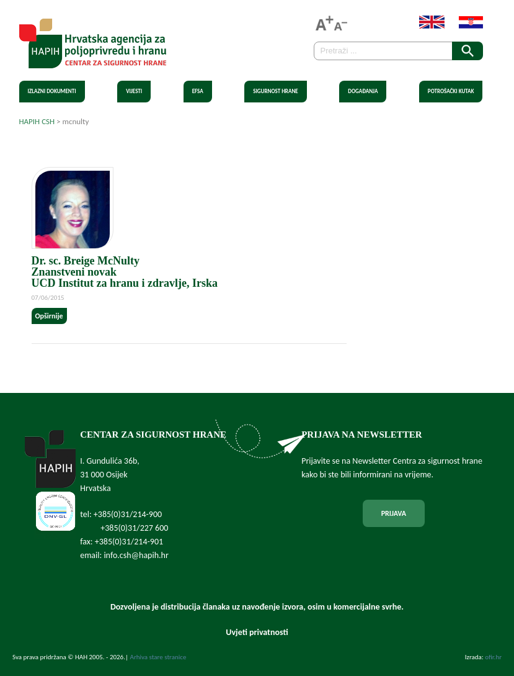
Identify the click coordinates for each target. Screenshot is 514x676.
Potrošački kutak (451, 91)
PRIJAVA (393, 513)
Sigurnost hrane (275, 91)
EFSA (197, 91)
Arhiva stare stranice (158, 657)
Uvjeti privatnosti (257, 632)
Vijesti (134, 91)
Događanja (363, 91)
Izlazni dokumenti (52, 91)
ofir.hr (493, 657)
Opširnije (49, 316)
